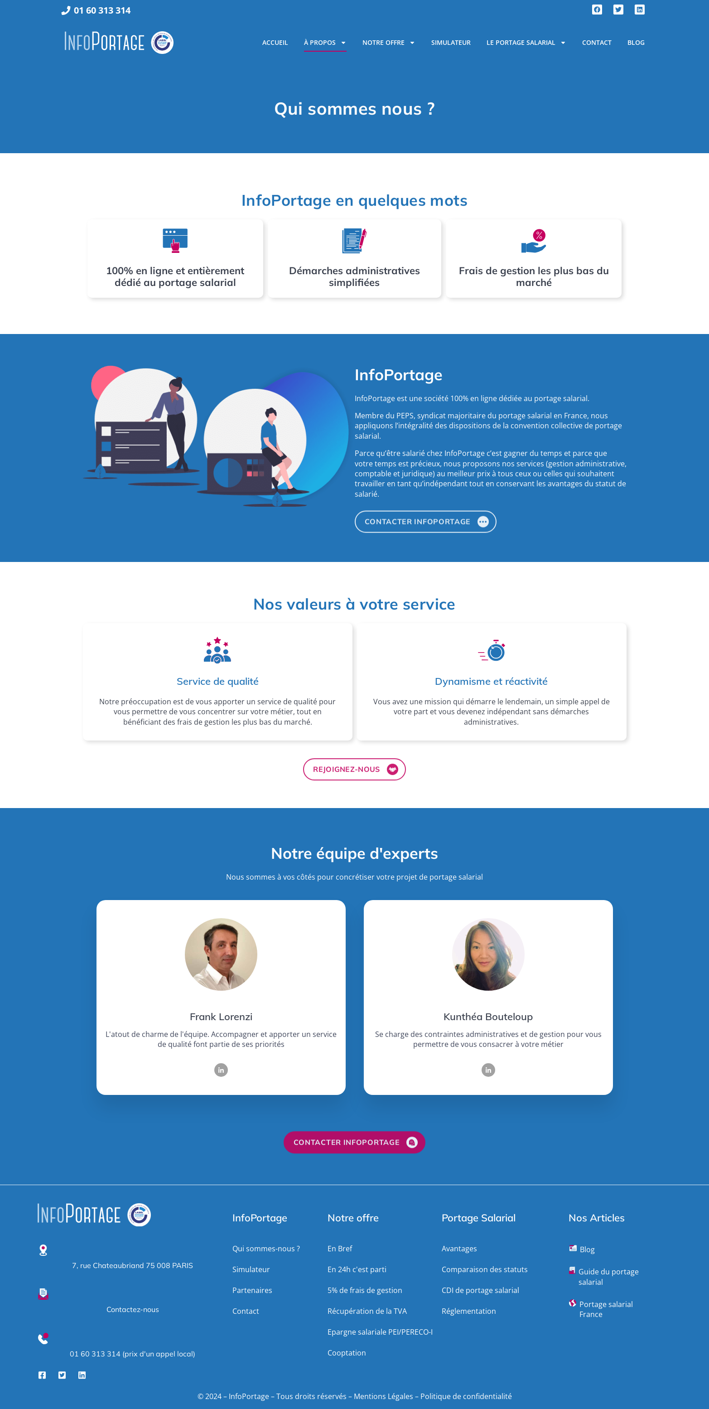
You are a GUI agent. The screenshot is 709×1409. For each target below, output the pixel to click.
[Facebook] (42, 1374)
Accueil (275, 42)
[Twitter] (62, 1374)
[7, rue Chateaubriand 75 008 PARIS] (43, 1250)
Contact (597, 42)
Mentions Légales (383, 1396)
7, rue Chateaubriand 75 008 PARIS (132, 1265)
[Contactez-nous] (43, 1294)
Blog (636, 42)
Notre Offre (388, 42)
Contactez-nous (132, 1309)
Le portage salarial (526, 42)
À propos (325, 42)
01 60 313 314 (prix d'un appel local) (132, 1353)
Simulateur (451, 42)
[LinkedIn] (221, 1070)
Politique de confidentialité (466, 1396)
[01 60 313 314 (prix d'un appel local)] (43, 1338)
